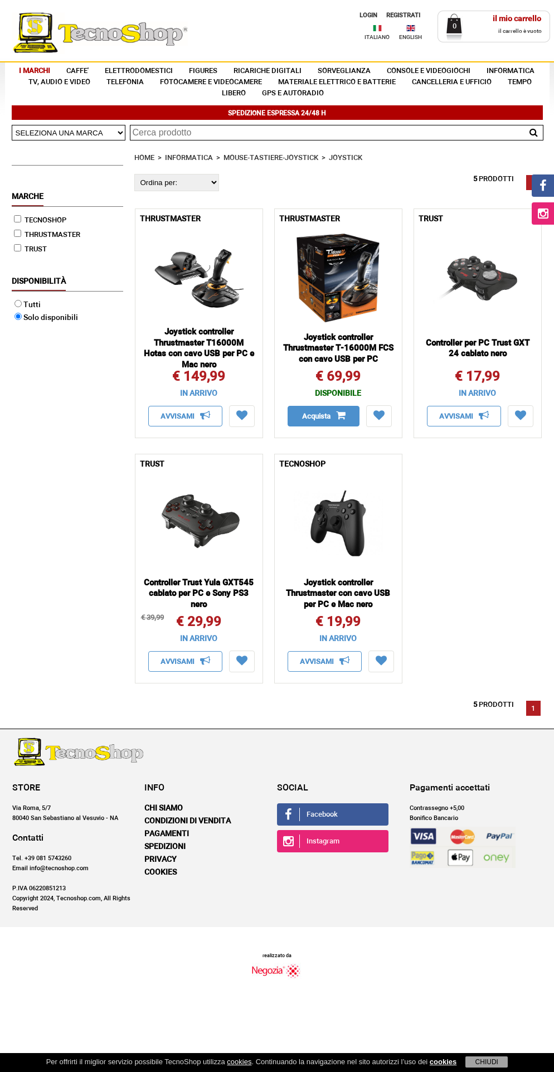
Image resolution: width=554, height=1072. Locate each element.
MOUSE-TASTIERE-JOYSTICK (270, 158)
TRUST (30, 249)
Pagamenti (166, 834)
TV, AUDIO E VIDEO (59, 82)
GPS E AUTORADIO (293, 93)
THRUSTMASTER (47, 235)
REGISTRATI (403, 15)
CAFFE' (77, 71)
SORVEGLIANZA (344, 71)
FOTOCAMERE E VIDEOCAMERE (211, 82)
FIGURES (203, 71)
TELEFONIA (125, 82)
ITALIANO (377, 37)
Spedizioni (165, 847)
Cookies (160, 872)
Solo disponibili (46, 318)
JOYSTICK (345, 158)
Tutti (27, 305)
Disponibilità (39, 281)
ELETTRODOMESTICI (139, 71)
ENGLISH (410, 37)
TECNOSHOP (40, 220)
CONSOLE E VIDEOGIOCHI (428, 71)
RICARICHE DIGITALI (268, 71)
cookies (239, 1062)
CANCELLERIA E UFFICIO (452, 82)
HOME (144, 158)
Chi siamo (163, 808)
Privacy (160, 860)
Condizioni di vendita (187, 821)
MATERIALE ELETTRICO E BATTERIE (337, 82)
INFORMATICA (510, 71)
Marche (27, 197)
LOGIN (368, 15)
